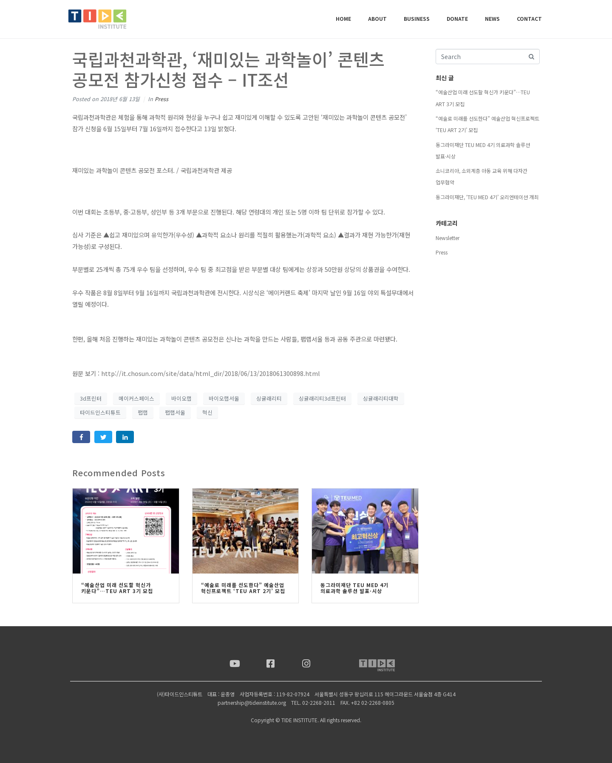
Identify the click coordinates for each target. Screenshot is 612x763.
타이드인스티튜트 (100, 412)
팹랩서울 (175, 412)
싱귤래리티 (269, 398)
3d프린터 (91, 398)
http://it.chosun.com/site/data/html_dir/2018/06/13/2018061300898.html (210, 373)
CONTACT (529, 18)
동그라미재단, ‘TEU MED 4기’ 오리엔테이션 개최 (487, 197)
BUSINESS (417, 18)
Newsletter (447, 237)
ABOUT (377, 18)
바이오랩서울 (224, 398)
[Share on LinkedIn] (125, 437)
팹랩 (143, 412)
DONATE (457, 18)
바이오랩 (181, 398)
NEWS (492, 18)
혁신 (207, 412)
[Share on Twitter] (103, 437)
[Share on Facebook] (81, 437)
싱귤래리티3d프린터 (322, 398)
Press (161, 99)
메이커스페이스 (136, 398)
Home (343, 18)
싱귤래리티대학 (381, 398)
